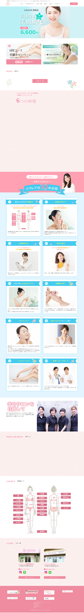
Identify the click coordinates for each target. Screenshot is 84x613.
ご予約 (73, 3)
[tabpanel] (42, 22)
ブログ (50, 3)
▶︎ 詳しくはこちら (29, 577)
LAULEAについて (30, 3)
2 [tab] (42, 40)
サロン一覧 (39, 3)
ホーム (21, 3)
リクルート (57, 3)
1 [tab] (40, 40)
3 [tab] (44, 40)
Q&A (45, 3)
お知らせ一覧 (40, 81)
